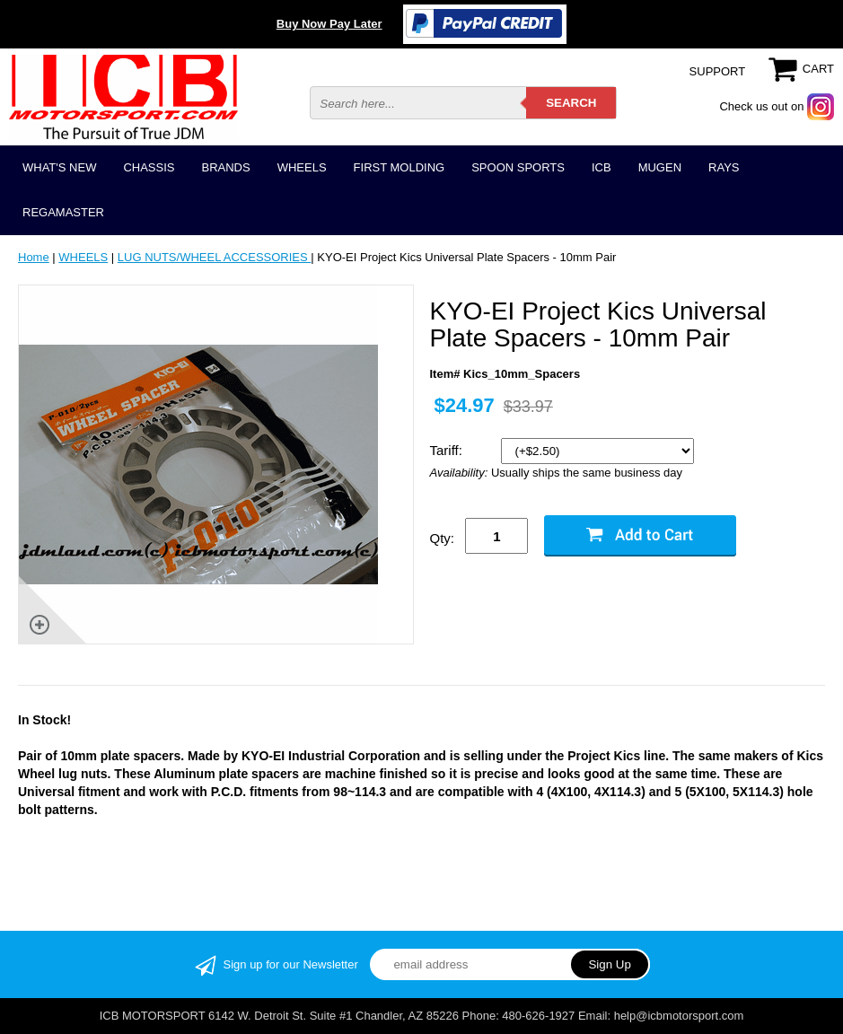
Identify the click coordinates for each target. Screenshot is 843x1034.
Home (33, 257)
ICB (601, 167)
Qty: (441, 538)
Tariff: (447, 450)
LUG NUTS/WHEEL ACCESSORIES (215, 257)
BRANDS (225, 167)
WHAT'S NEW (59, 167)
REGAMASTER (63, 212)
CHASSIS (148, 167)
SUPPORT (717, 71)
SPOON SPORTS (518, 167)
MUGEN (659, 167)
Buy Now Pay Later (329, 24)
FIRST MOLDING (399, 167)
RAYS (723, 167)
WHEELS (302, 167)
